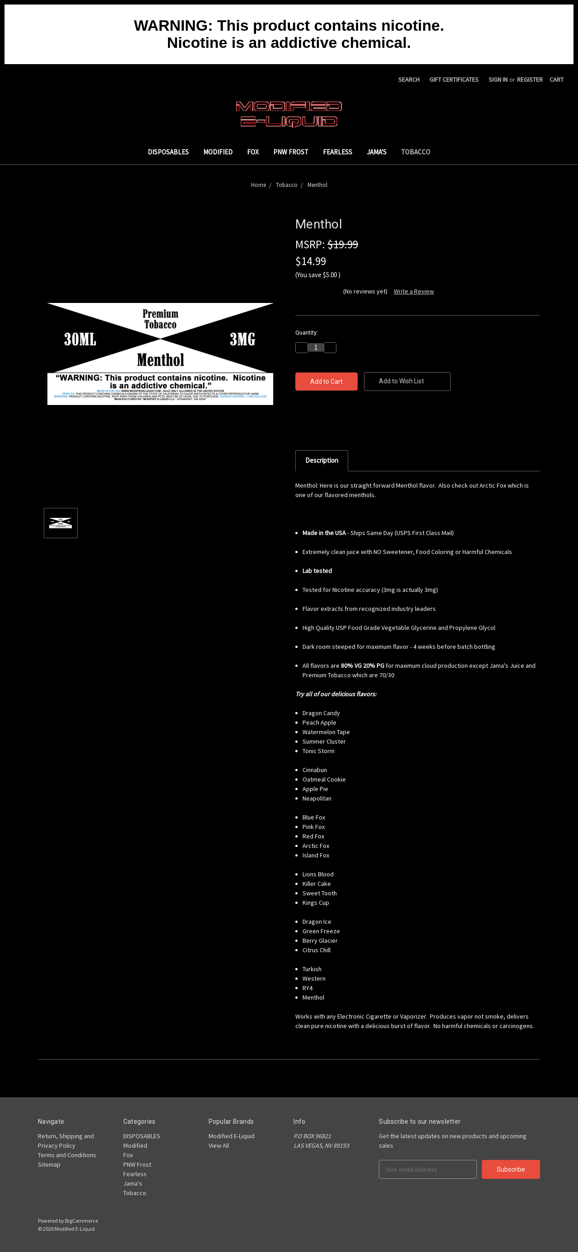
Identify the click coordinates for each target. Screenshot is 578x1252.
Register (530, 79)
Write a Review (414, 291)
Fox (253, 152)
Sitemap (49, 1164)
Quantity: (306, 332)
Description (321, 460)
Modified (218, 152)
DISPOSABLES (168, 152)
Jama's (377, 152)
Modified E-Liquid (232, 1136)
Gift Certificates (454, 79)
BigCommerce (81, 1220)
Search (409, 79)
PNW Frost (290, 152)
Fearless (337, 152)
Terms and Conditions (67, 1155)
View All (219, 1145)
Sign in (498, 79)
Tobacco (415, 152)
